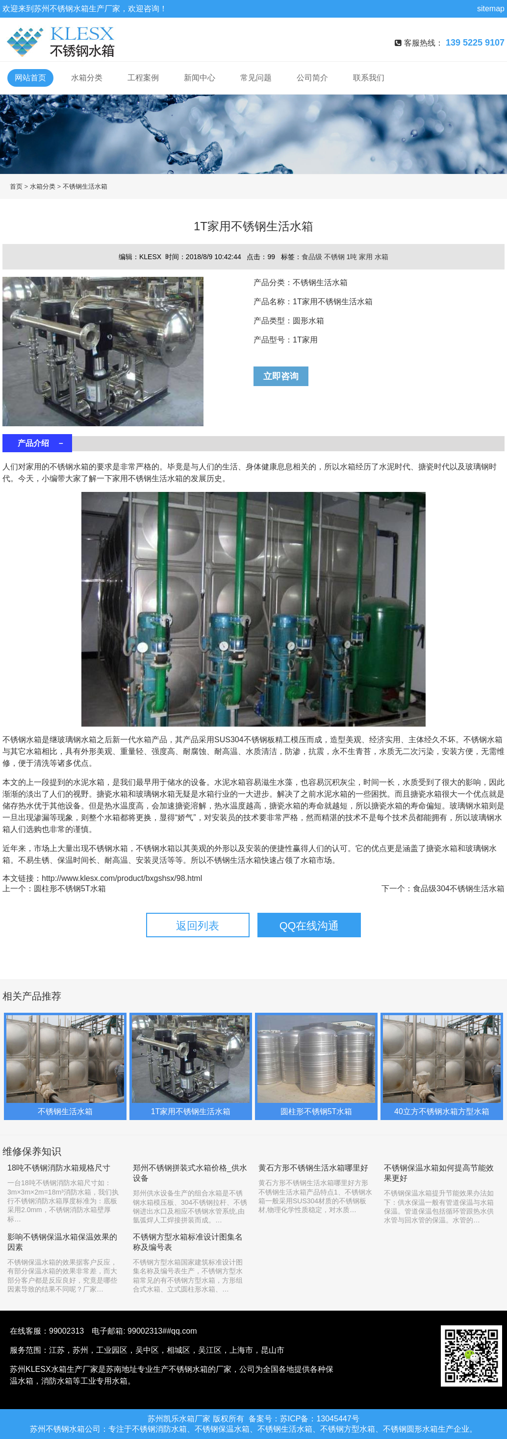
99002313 (66, 1331)
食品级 (313, 257)
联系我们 (368, 77)
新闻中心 (199, 77)
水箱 (381, 257)
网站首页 (30, 77)
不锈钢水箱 (69, 8)
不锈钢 (335, 257)
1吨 (352, 257)
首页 (16, 186)
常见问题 (256, 77)
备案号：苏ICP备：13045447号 (304, 1419)
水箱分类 (86, 77)
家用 (367, 257)
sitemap (491, 8)
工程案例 (143, 77)
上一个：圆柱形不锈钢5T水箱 (54, 888)
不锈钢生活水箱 (85, 186)
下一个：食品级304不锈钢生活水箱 (443, 888)
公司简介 (312, 77)
